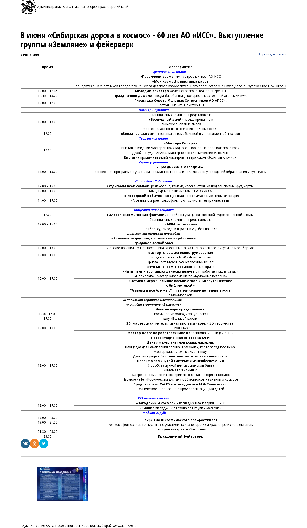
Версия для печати (270, 54)
